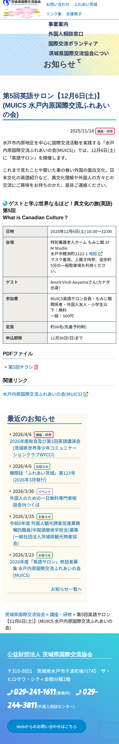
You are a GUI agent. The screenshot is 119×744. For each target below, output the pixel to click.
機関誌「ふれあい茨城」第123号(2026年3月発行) (44, 476)
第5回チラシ (20, 366)
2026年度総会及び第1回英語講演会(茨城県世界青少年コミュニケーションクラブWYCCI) (46, 448)
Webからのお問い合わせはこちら (46, 726)
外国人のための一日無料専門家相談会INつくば (45, 501)
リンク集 (54, 13)
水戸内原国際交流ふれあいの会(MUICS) (42, 394)
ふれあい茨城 (85, 4)
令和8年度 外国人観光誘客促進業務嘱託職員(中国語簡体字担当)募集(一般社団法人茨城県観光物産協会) (46, 533)
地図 (93, 253)
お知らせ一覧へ (66, 589)
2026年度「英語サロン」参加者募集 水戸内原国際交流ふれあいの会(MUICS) (47, 568)
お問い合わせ (57, 4)
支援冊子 (74, 13)
